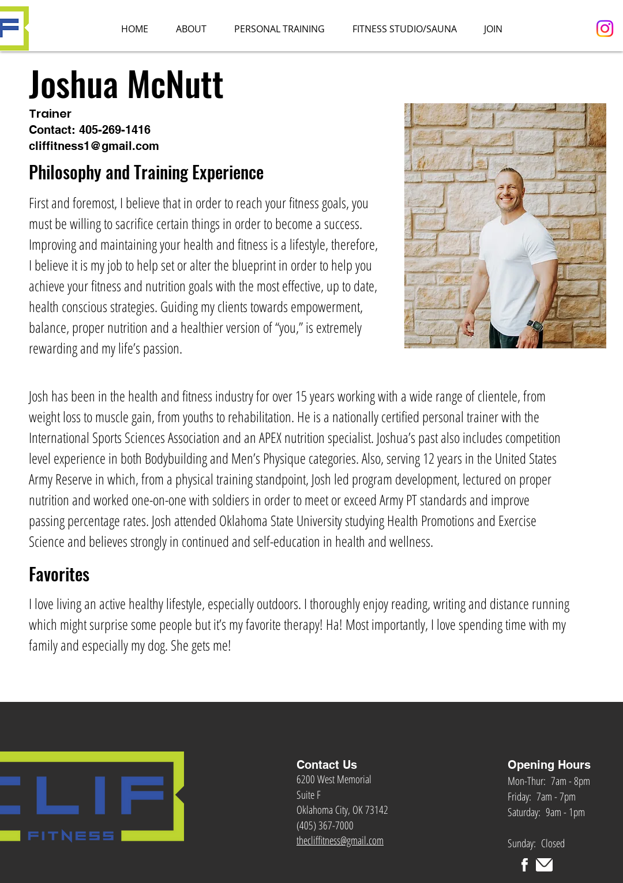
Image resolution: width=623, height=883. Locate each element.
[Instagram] (605, 28)
